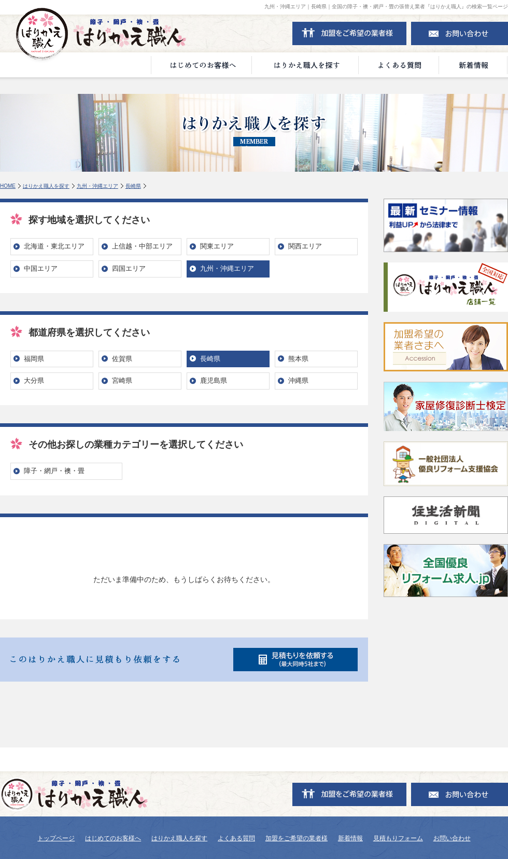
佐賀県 (122, 359)
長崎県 (133, 186)
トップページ (56, 838)
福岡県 (34, 359)
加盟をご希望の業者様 (296, 838)
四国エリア (129, 268)
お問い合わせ (452, 838)
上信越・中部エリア (142, 246)
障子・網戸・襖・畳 (54, 471)
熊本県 (298, 359)
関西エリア (305, 246)
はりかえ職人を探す (46, 186)
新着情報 (350, 838)
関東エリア (217, 246)
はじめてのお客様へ (113, 838)
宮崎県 (122, 380)
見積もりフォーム (398, 838)
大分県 (34, 380)
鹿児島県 (213, 380)
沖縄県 (298, 380)
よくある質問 (236, 838)
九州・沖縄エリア (97, 186)
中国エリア (41, 268)
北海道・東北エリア (54, 246)
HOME (8, 186)
